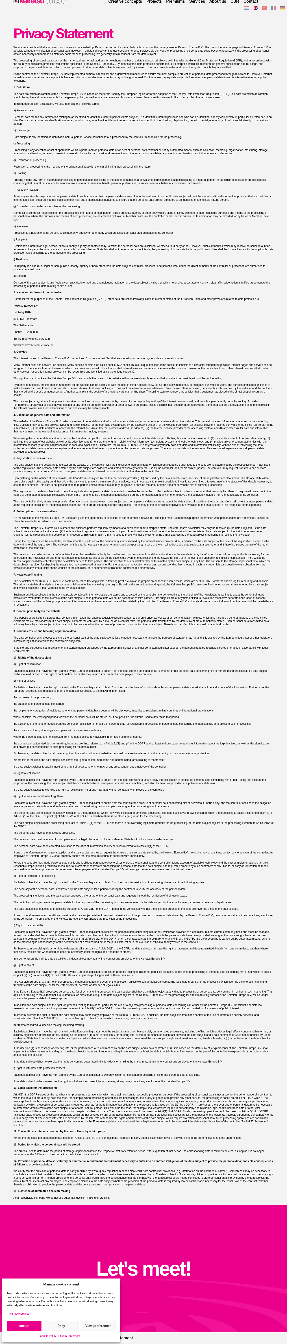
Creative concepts (125, 8)
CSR (234, 8)
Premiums (175, 8)
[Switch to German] (282, 9)
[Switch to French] (273, 9)
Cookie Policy (48, 1335)
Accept (24, 1326)
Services (197, 8)
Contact (251, 8)
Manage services (19, 1313)
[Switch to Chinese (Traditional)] (264, 9)
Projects (154, 8)
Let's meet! (143, 1268)
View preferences (98, 1326)
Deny (61, 1326)
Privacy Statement (69, 1335)
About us (217, 8)
